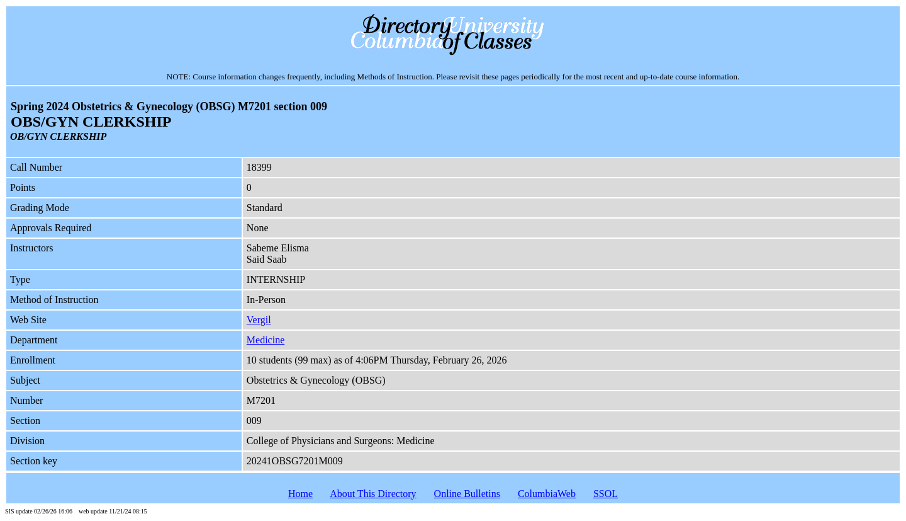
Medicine (265, 340)
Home (300, 493)
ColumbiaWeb (547, 493)
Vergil (259, 319)
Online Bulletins (467, 493)
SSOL (605, 493)
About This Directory (373, 493)
